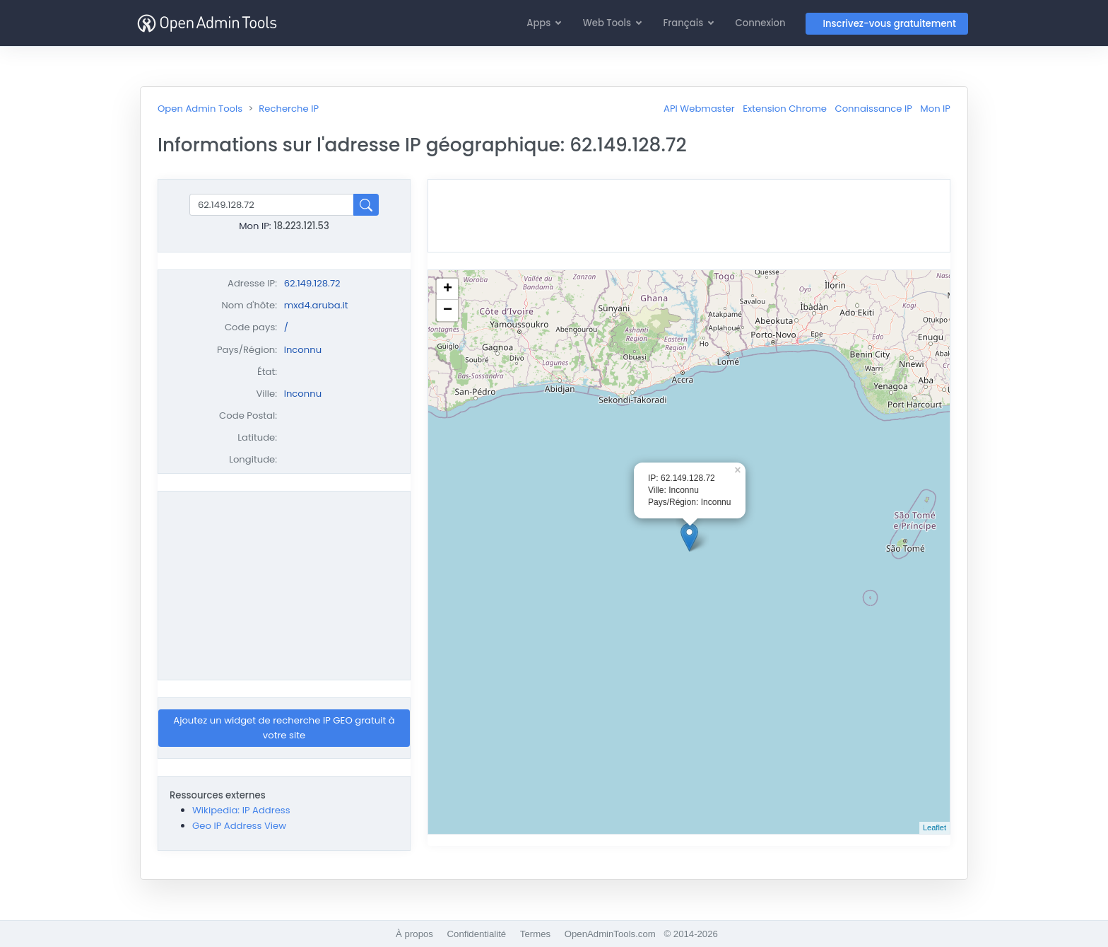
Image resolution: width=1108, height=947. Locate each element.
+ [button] (447, 289)
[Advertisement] (284, 585)
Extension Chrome (785, 108)
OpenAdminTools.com (610, 934)
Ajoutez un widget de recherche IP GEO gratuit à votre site (284, 728)
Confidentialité (477, 934)
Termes (535, 934)
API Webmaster (699, 108)
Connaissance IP (873, 108)
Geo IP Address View (239, 825)
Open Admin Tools (200, 108)
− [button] (447, 310)
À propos (414, 934)
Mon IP (935, 108)
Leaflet (934, 827)
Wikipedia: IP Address (241, 810)
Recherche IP (289, 108)
